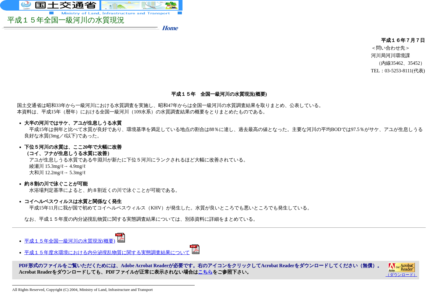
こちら (205, 272)
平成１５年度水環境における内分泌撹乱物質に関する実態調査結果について (112, 252)
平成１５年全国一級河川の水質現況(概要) (74, 240)
